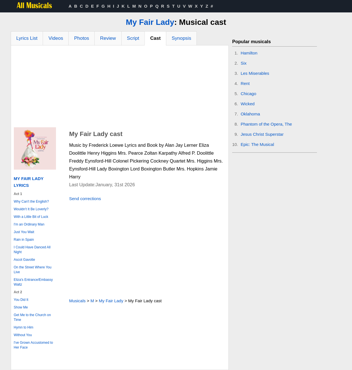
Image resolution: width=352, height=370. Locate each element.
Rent (245, 83)
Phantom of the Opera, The (266, 124)
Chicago (248, 93)
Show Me (21, 307)
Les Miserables (255, 73)
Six (244, 63)
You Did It (21, 300)
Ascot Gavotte (24, 260)
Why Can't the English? (31, 201)
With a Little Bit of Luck (31, 217)
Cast (155, 38)
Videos (55, 38)
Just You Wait (24, 232)
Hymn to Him (23, 327)
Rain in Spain (24, 240)
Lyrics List (27, 38)
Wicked (247, 103)
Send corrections (85, 198)
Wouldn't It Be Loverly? (31, 209)
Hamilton (249, 53)
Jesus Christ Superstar (262, 134)
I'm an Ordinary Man (29, 224)
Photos (81, 38)
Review (108, 38)
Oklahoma (250, 113)
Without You (23, 335)
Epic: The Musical (257, 144)
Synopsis (181, 38)
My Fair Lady (150, 22)
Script (133, 38)
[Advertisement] (120, 87)
